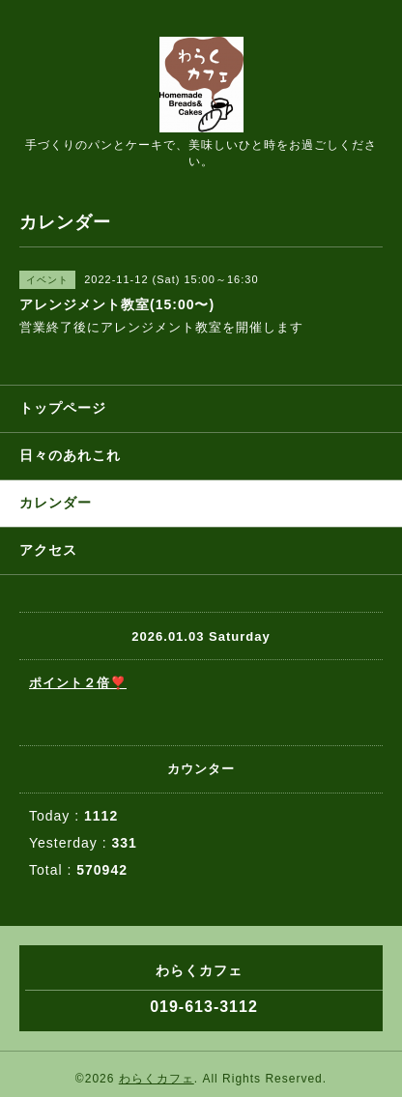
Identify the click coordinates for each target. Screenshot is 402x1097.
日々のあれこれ (70, 455)
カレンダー (55, 502)
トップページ (62, 408)
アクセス (48, 550)
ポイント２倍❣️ (78, 683)
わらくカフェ (156, 1078)
